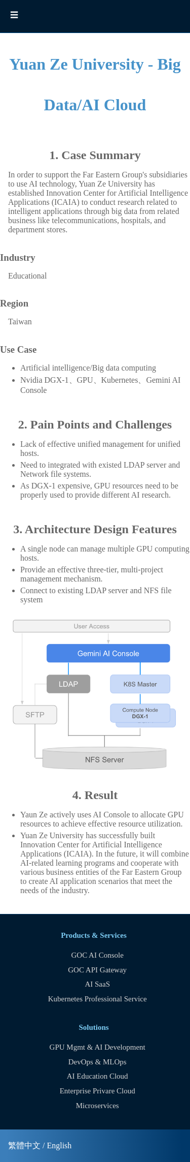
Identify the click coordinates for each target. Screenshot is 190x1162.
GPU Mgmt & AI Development (97, 1047)
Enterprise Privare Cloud (97, 1091)
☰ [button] (14, 15)
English (59, 1145)
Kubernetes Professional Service (97, 999)
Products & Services (94, 935)
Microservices (97, 1106)
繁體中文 (24, 1145)
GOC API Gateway (97, 970)
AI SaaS (97, 984)
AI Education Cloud (97, 1076)
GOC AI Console (97, 955)
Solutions (93, 1027)
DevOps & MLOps (97, 1062)
